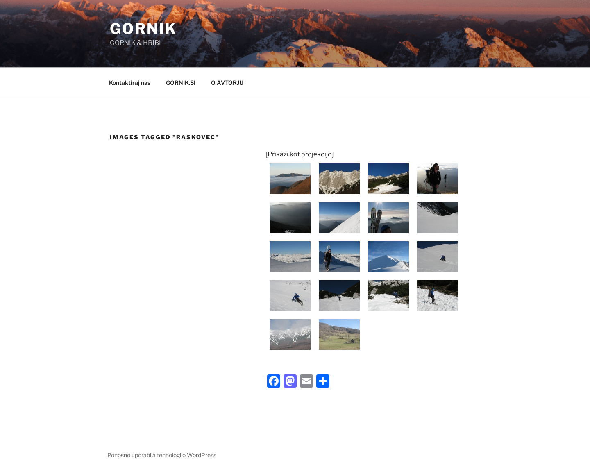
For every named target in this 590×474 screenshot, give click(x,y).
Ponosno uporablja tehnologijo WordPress (161, 454)
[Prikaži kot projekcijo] (300, 154)
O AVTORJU (227, 82)
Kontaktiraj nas (129, 82)
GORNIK (143, 29)
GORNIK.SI (180, 82)
